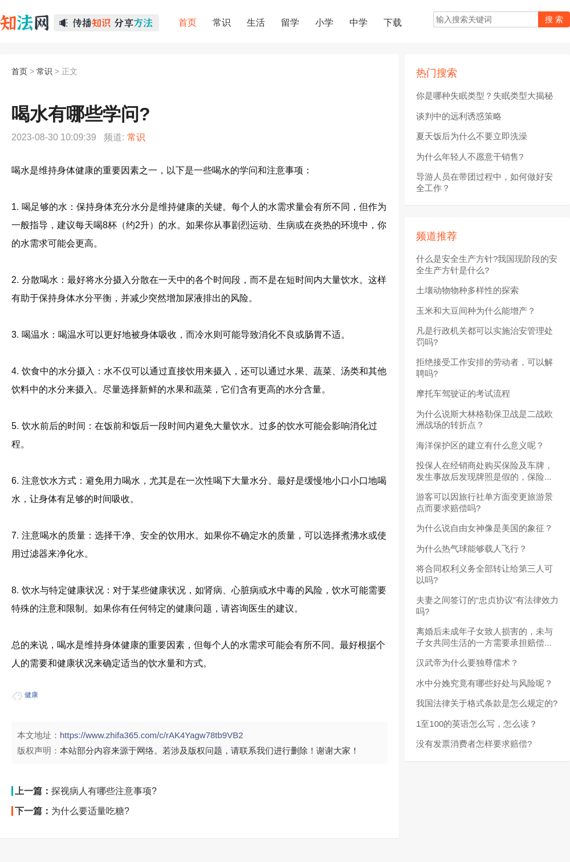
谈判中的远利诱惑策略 (459, 116)
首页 (19, 71)
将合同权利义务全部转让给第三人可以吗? (484, 574)
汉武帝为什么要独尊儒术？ (467, 662)
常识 (44, 71)
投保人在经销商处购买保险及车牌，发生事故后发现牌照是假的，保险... (484, 470)
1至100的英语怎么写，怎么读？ (477, 724)
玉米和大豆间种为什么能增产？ (476, 310)
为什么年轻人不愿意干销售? (469, 156)
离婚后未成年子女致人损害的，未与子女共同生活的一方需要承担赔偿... (484, 636)
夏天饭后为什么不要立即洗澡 (471, 136)
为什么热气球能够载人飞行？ (471, 548)
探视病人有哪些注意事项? (104, 791)
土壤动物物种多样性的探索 (467, 290)
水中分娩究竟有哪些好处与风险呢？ (484, 683)
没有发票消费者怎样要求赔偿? (474, 743)
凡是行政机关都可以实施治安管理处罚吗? (484, 336)
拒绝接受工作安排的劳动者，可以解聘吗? (484, 367)
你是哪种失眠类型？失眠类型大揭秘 (484, 95)
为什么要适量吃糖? (90, 811)
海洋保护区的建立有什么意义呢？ (480, 445)
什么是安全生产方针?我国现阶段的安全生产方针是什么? (486, 264)
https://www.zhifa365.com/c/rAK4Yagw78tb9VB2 (151, 735)
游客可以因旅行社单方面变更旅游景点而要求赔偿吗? (484, 502)
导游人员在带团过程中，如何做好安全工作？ (484, 182)
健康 (31, 695)
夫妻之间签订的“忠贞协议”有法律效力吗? (487, 605)
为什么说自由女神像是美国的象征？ (484, 528)
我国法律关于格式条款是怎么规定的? (486, 703)
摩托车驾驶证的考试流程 (463, 393)
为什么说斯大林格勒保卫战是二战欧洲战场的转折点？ (484, 419)
